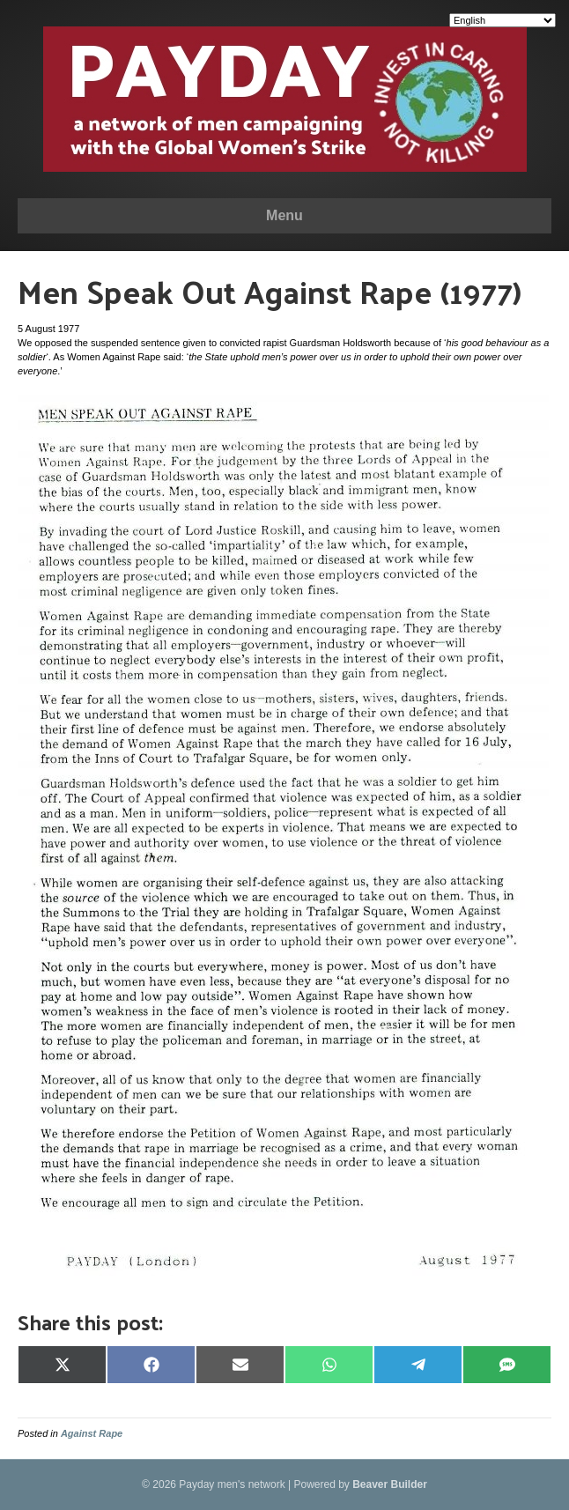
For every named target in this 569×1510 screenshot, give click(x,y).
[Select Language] (502, 20)
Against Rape (91, 1433)
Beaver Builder (389, 1484)
